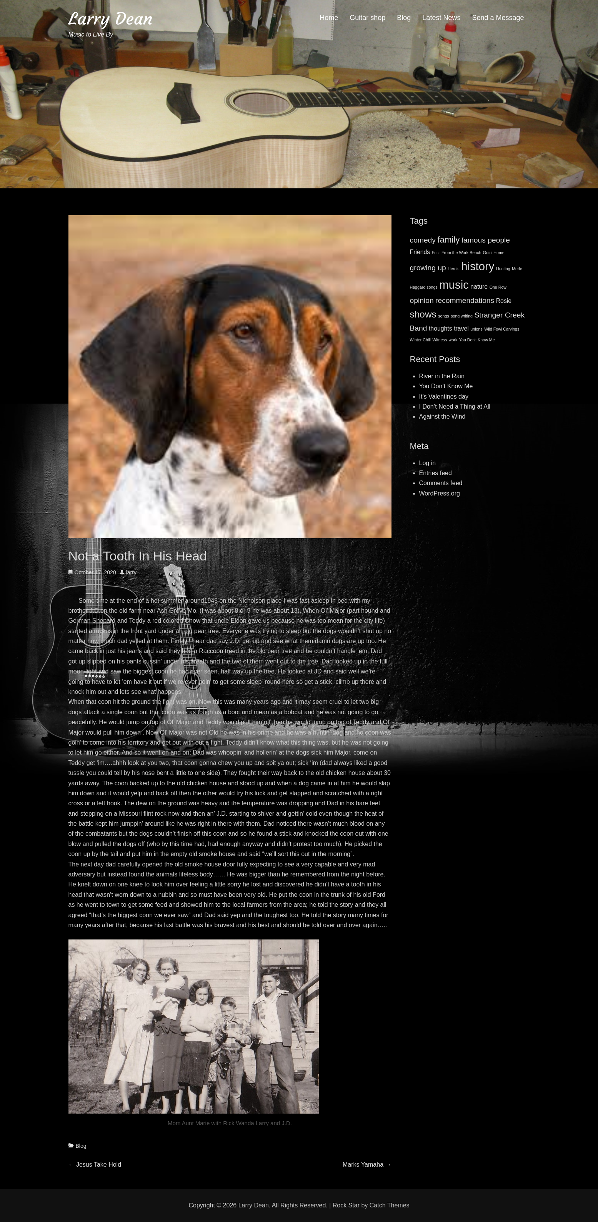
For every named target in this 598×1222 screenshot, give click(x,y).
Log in (427, 463)
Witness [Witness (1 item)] (439, 340)
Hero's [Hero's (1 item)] (453, 268)
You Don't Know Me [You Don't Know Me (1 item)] (477, 340)
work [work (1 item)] (453, 340)
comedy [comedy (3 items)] (423, 240)
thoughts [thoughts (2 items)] (440, 328)
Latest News (441, 18)
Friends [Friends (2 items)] (420, 252)
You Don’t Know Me (446, 386)
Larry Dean (110, 18)
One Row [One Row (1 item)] (498, 287)
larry (131, 572)
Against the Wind (442, 416)
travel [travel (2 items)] (461, 328)
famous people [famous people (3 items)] (485, 240)
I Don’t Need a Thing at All (455, 406)
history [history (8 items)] (477, 266)
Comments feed (441, 483)
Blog (404, 18)
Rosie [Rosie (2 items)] (503, 301)
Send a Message (498, 18)
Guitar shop (367, 18)
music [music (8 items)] (454, 284)
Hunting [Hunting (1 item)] (503, 268)
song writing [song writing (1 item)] (462, 316)
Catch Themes (390, 1205)
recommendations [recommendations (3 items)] (464, 300)
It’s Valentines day (443, 396)
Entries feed (435, 473)
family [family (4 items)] (448, 239)
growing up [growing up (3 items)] (428, 268)
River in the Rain (442, 376)
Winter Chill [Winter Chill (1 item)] (420, 340)
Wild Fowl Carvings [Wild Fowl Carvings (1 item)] (501, 329)
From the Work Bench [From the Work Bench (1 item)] (461, 252)
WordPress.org (439, 493)
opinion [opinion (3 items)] (422, 300)
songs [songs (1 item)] (443, 316)
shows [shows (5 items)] (423, 314)
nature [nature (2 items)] (479, 286)
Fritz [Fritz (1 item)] (436, 252)
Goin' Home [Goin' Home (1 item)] (494, 252)
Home (329, 18)
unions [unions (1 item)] (476, 329)
